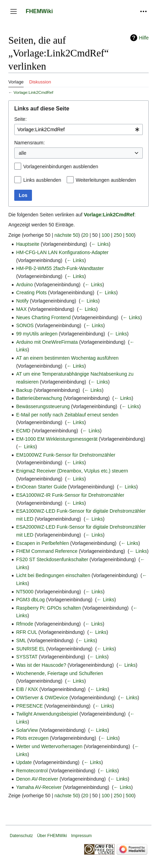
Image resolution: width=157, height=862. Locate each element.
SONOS (25, 325)
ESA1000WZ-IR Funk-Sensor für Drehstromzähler (70, 495)
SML (21, 640)
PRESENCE (29, 706)
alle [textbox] (22, 153)
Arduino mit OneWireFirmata (46, 342)
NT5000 (24, 591)
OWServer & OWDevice (42, 697)
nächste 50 (66, 235)
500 (130, 235)
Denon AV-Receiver (37, 779)
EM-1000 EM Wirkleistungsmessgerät (56, 439)
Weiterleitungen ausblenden (106, 180)
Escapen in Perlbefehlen (42, 543)
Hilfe (144, 38)
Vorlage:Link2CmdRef (33, 92)
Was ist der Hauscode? (41, 665)
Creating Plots (31, 292)
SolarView (27, 730)
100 (106, 235)
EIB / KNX (27, 689)
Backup (24, 390)
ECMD (23, 430)
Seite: (20, 119)
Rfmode (24, 624)
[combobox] (78, 129)
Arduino (24, 284)
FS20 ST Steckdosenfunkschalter (52, 559)
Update (24, 762)
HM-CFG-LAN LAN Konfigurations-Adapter (62, 252)
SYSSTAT (26, 656)
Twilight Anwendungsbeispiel (47, 714)
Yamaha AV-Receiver (38, 787)
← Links (100, 244)
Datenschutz (21, 835)
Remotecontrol (32, 770)
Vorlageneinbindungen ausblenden (60, 166)
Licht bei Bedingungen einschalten (53, 575)
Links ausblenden (42, 180)
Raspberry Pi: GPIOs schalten (48, 608)
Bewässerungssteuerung (42, 406)
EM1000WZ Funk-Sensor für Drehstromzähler (65, 455)
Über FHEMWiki (52, 835)
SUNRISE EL (30, 649)
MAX (21, 309)
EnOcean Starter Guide (41, 487)
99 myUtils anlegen (36, 333)
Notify (22, 301)
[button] (14, 11)
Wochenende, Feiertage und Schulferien (59, 673)
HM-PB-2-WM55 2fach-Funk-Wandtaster (60, 268)
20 (86, 235)
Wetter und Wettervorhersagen (49, 746)
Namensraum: (29, 142)
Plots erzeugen (32, 738)
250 (118, 235)
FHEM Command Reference (46, 551)
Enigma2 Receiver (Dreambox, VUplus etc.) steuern (72, 471)
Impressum (81, 835)
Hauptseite (27, 244)
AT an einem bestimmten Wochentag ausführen (67, 358)
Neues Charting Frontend (43, 317)
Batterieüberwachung (39, 398)
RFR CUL (26, 632)
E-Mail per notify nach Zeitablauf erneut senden (67, 414)
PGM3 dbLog (30, 599)
